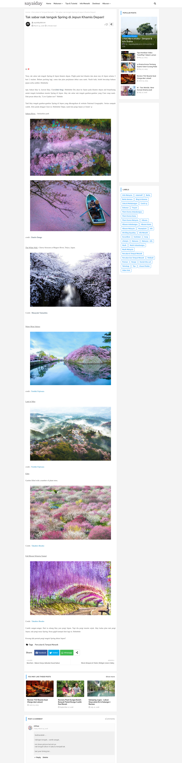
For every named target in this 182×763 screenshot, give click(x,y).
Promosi (125, 262)
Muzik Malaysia (127, 249)
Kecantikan (126, 237)
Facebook (42, 653)
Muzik (124, 245)
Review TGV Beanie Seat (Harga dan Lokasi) (37, 701)
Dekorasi (125, 208)
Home (48, 4)
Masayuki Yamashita (39, 313)
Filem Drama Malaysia (130, 220)
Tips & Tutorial (71, 4)
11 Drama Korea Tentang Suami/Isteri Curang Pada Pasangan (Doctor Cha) (147, 66)
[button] (154, 3)
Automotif (139, 195)
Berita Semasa (127, 199)
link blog (59, 90)
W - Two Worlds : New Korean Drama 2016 (145, 89)
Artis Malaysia (127, 195)
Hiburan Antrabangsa (130, 224)
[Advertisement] (70, 46)
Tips (134, 266)
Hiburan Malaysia (128, 228)
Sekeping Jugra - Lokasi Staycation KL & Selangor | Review (99, 702)
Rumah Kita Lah (145, 262)
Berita (148, 195)
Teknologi (125, 266)
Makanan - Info (147, 241)
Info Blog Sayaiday (129, 233)
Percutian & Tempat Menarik (43, 12)
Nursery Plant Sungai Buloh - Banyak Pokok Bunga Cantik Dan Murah (70, 702)
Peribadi (150, 258)
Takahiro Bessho (38, 546)
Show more (110, 677)
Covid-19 (144, 203)
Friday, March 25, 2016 (41, 728)
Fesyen (134, 208)
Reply (38, 757)
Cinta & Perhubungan (129, 203)
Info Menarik (85, 4)
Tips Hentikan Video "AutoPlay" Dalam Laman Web (146, 55)
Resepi (133, 262)
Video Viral (126, 270)
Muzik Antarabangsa (137, 245)
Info (151, 228)
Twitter (55, 653)
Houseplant (142, 228)
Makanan (57, 4)
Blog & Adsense (141, 199)
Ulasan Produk (144, 266)
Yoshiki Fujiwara (37, 391)
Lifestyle (125, 241)
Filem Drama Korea (129, 216)
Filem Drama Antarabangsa (132, 212)
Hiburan (105, 4)
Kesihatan (137, 237)
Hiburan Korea (146, 224)
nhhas (36, 726)
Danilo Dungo (36, 237)
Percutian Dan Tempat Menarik (133, 258)
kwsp (146, 237)
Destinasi (96, 4)
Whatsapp (68, 653)
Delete (45, 757)
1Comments (110, 719)
